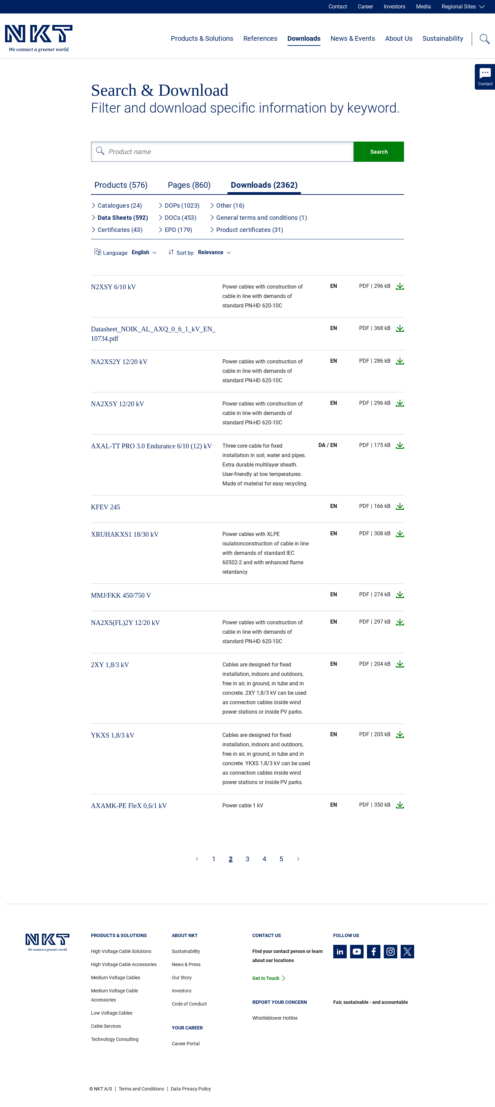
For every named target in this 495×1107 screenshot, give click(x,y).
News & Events (353, 38)
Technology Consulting (114, 1039)
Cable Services (106, 1026)
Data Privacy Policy (191, 1088)
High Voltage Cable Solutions (121, 951)
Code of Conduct (189, 1004)
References (260, 38)
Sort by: (186, 253)
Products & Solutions (202, 38)
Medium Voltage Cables (115, 977)
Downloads (303, 38)
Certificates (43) (117, 229)
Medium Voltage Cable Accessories (114, 995)
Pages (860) (189, 185)
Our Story (182, 977)
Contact (338, 6)
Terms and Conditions (141, 1088)
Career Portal (185, 1043)
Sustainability (443, 38)
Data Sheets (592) (119, 217)
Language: (115, 253)
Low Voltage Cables (111, 1013)
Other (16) (227, 205)
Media (423, 6)
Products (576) (121, 185)
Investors (394, 6)
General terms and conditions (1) (258, 217)
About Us (398, 38)
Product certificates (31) (246, 229)
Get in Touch (265, 978)
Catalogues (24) (116, 205)
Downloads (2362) (264, 185)
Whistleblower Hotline (275, 1018)
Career (365, 6)
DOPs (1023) (178, 205)
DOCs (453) (177, 217)
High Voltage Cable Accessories (124, 964)
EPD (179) (175, 229)
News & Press (186, 964)
